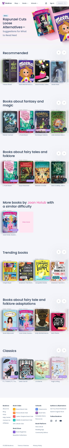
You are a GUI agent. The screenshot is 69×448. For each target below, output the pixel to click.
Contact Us (6, 420)
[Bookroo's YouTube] (60, 421)
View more (26, 223)
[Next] (64, 53)
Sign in (52, 3)
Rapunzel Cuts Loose (14, 22)
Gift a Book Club (18, 424)
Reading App (39, 430)
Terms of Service (23, 445)
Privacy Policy (37, 445)
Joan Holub (36, 203)
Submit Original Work (57, 412)
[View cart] (46, 3)
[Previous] (59, 53)
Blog (4, 412)
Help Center (7, 417)
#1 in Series (30, 131)
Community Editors (41, 432)
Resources (38, 419)
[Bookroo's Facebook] (56, 421)
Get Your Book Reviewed (58, 409)
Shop (17, 3)
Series (32, 80)
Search (61, 3)
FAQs (4, 414)
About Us (6, 409)
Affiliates (6, 423)
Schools (34, 3)
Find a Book (39, 427)
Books (25, 3)
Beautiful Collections (20, 435)
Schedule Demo (40, 416)
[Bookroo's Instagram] (51, 421)
